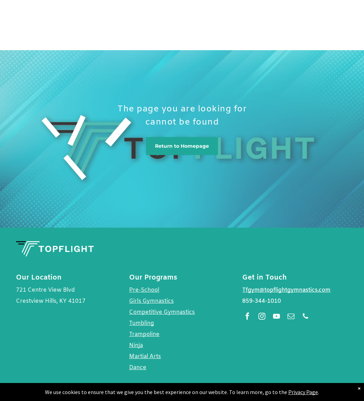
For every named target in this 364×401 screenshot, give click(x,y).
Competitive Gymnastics (162, 312)
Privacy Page (303, 392)
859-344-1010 (261, 301)
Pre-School (144, 290)
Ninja (136, 345)
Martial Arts (145, 356)
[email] (291, 317)
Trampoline (144, 334)
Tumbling (141, 323)
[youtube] (276, 317)
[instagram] (262, 317)
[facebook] (247, 317)
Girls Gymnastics (151, 301)
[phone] (305, 317)
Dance (137, 367)
